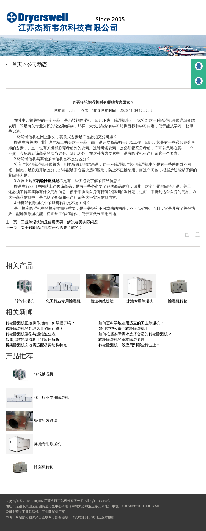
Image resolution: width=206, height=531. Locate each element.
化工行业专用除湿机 (63, 301)
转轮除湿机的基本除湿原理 (121, 340)
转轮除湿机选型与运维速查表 (31, 334)
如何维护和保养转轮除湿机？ (123, 329)
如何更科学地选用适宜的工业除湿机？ (131, 323)
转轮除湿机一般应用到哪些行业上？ (129, 345)
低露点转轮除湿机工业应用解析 (32, 340)
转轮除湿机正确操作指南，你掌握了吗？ (40, 323)
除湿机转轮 (177, 301)
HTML (146, 506)
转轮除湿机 (46, 181)
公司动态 (37, 64)
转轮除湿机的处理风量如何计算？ (34, 329)
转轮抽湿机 (24, 301)
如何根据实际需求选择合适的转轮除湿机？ (135, 334)
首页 (17, 64)
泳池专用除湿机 (139, 301)
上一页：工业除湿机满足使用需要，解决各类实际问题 (52, 222)
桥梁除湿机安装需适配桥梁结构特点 (36, 345)
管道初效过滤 (102, 301)
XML (156, 506)
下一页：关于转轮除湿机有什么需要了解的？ (44, 228)
